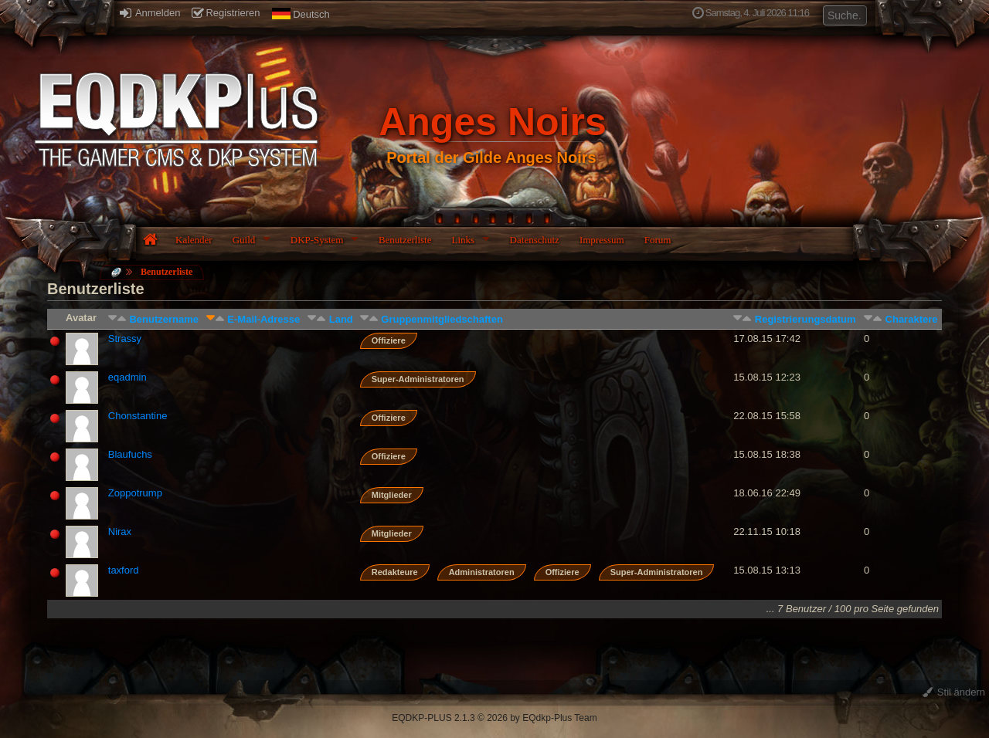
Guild (244, 239)
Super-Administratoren (418, 379)
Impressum (601, 239)
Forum (657, 239)
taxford (123, 570)
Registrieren (226, 13)
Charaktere (911, 319)
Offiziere (389, 340)
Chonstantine (138, 415)
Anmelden (150, 13)
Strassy (124, 338)
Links (462, 239)
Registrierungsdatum (805, 319)
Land (341, 319)
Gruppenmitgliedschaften (441, 319)
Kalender (193, 239)
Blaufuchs (130, 454)
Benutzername (164, 319)
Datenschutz (534, 239)
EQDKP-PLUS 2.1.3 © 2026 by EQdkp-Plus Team (494, 718)
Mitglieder (392, 494)
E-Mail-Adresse (263, 319)
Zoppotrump (135, 493)
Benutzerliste (405, 239)
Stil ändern (954, 692)
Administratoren (482, 572)
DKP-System (317, 239)
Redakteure (395, 572)
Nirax (119, 531)
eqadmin (127, 377)
